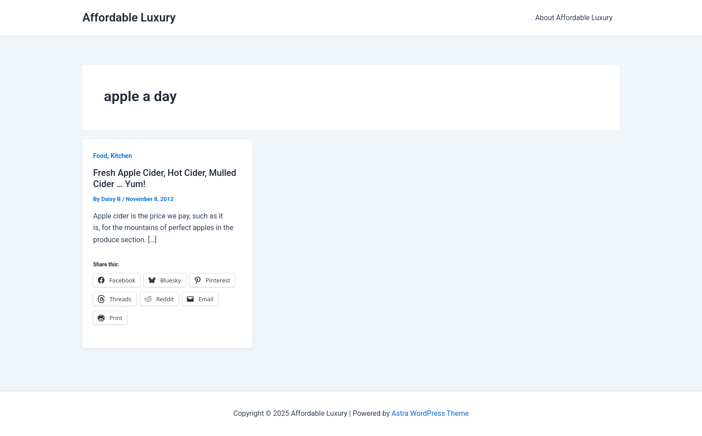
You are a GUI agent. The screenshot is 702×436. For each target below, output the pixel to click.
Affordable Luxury (129, 17)
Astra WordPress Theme (429, 413)
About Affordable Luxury (573, 17)
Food (100, 155)
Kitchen (121, 155)
